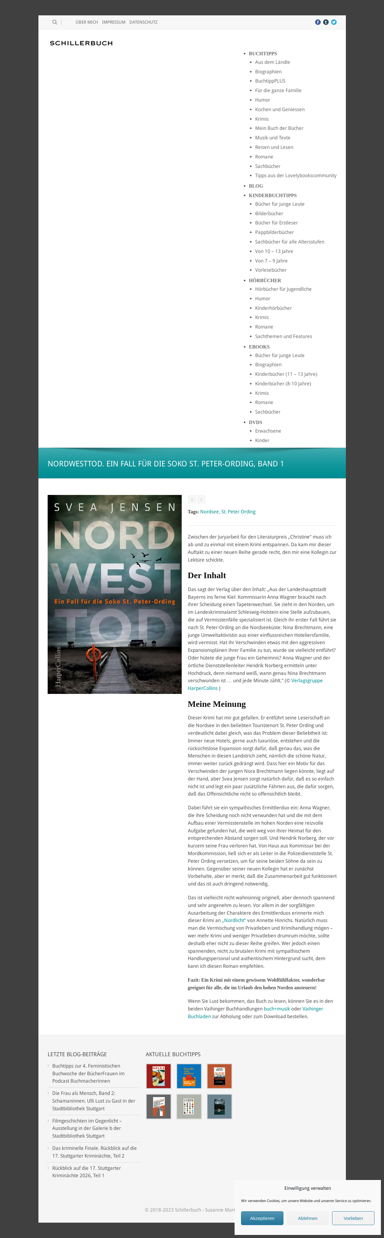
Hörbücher (265, 280)
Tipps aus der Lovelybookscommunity (296, 175)
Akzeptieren (262, 1218)
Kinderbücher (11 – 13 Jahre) (286, 374)
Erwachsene (268, 431)
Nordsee (209, 512)
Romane (264, 157)
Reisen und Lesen (274, 147)
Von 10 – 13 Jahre (274, 251)
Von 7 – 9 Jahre (271, 261)
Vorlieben (353, 1218)
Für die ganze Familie (278, 90)
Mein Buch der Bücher (279, 128)
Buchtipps (263, 53)
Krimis (262, 119)
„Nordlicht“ (234, 920)
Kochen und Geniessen (280, 109)
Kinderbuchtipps (273, 195)
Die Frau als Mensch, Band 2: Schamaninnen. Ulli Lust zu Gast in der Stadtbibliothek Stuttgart (93, 1100)
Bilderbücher (269, 213)
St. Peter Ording (238, 512)
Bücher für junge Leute (280, 204)
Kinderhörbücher (273, 308)
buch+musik (277, 1009)
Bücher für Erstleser (276, 223)
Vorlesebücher (271, 270)
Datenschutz (143, 22)
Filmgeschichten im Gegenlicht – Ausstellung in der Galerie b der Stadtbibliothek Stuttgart (87, 1128)
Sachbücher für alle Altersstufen (289, 242)
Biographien (268, 72)
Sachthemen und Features (283, 336)
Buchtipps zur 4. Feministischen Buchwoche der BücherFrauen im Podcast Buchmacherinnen (88, 1073)
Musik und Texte (273, 138)
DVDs (256, 422)
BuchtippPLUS (270, 81)
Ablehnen (307, 1218)
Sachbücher (267, 166)
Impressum (113, 22)
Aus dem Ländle (272, 62)
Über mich (87, 22)
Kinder (262, 440)
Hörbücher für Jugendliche (283, 289)
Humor (262, 100)
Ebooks (259, 346)
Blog (256, 186)
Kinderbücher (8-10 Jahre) (283, 384)
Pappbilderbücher (274, 232)
